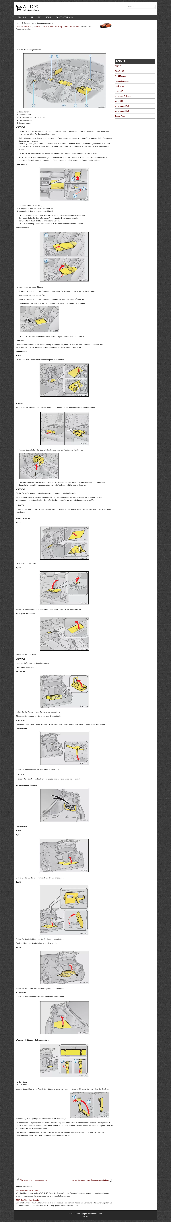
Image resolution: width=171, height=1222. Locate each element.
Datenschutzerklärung (64, 17)
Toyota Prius (120, 116)
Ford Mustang (120, 76)
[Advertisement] (64, 39)
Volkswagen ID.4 (122, 111)
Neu (32, 17)
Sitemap (48, 17)
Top (39, 17)
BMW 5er (119, 66)
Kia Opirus (119, 86)
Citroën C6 (119, 71)
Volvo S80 (119, 101)
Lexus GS (19, 27)
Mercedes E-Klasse (123, 96)
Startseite (22, 17)
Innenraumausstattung (71, 27)
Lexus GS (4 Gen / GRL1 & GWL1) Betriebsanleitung (43, 27)
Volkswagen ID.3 (122, 106)
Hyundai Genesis (122, 81)
